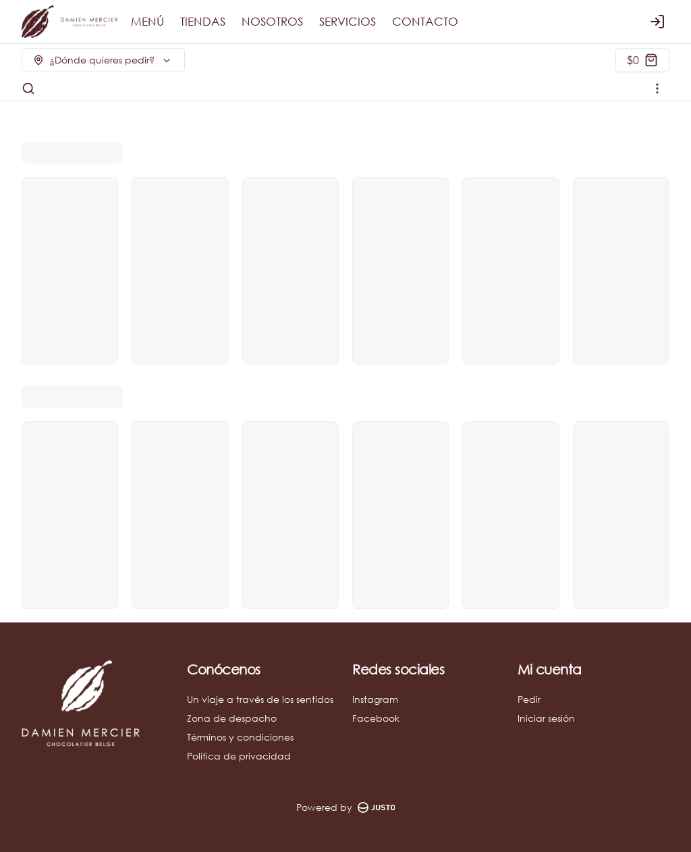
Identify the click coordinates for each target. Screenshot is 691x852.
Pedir (529, 699)
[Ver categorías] (657, 88)
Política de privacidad (239, 755)
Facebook (375, 718)
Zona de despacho (232, 718)
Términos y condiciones (240, 736)
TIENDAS (202, 21)
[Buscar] (28, 88)
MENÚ (147, 21)
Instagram (375, 699)
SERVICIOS (347, 21)
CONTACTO (425, 21)
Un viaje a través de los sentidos (260, 699)
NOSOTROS (272, 21)
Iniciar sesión (546, 718)
